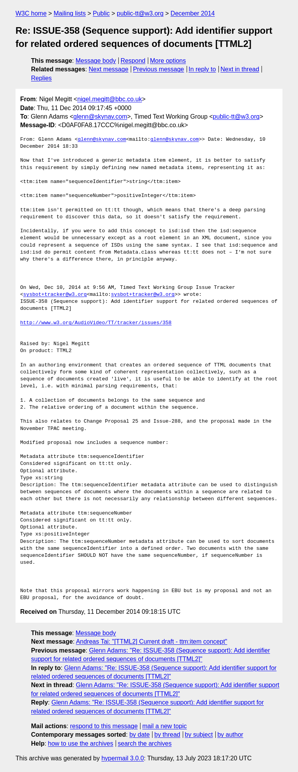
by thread (167, 734)
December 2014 (193, 13)
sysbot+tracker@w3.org (55, 294)
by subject (199, 734)
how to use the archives (80, 743)
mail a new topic (164, 726)
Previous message (158, 69)
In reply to (202, 69)
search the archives (145, 743)
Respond (133, 60)
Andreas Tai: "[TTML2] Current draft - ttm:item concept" (151, 641)
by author (230, 734)
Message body (96, 60)
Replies (41, 78)
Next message (108, 69)
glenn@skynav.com (100, 116)
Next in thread (239, 69)
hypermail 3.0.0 (122, 758)
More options (168, 60)
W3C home (31, 13)
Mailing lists (70, 13)
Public (101, 13)
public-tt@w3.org (140, 13)
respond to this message (103, 726)
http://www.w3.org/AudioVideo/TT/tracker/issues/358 (96, 323)
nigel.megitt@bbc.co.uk (109, 99)
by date (139, 734)
